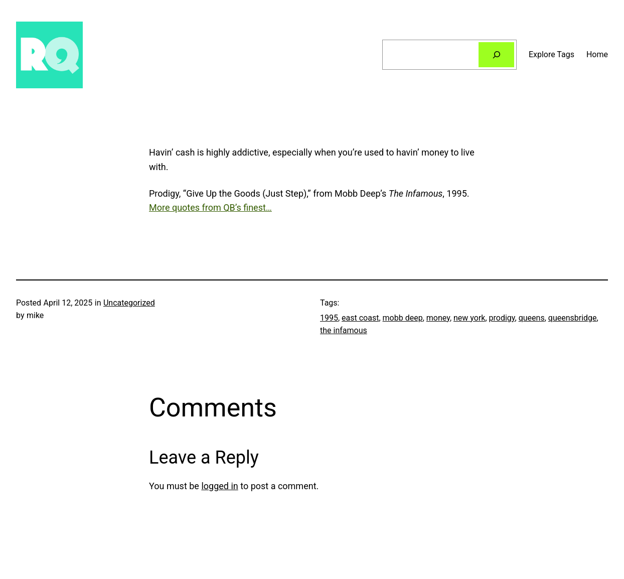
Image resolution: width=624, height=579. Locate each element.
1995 (329, 318)
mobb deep (403, 318)
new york (469, 318)
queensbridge (572, 318)
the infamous (343, 330)
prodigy (502, 318)
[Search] (496, 54)
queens (532, 318)
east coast (360, 318)
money (438, 318)
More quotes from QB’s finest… (210, 207)
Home (597, 54)
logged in (219, 486)
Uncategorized (129, 303)
